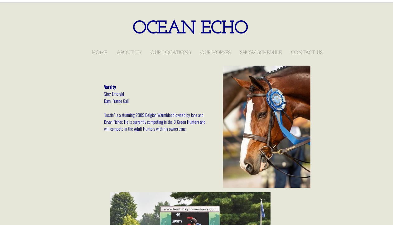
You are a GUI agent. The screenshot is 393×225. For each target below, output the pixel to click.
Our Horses (215, 52)
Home (99, 52)
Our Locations (171, 52)
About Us (129, 52)
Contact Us (307, 52)
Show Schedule (261, 52)
